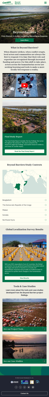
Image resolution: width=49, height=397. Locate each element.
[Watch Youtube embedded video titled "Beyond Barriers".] (24, 85)
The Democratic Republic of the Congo (24, 205)
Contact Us (24, 393)
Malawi (24, 210)
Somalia (24, 215)
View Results (24, 278)
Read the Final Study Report (24, 151)
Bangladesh (24, 200)
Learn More (24, 40)
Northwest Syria (24, 220)
